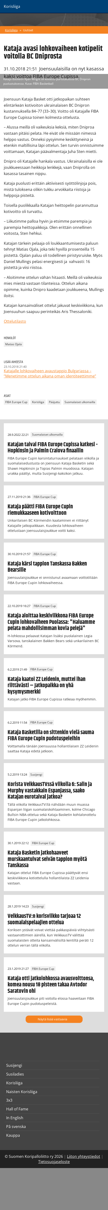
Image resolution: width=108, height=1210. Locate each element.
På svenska (16, 1126)
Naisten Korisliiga (21, 1091)
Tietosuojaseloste (54, 1161)
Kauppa (13, 1135)
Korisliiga (11, 30)
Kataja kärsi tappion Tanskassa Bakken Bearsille (47, 567)
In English (14, 1117)
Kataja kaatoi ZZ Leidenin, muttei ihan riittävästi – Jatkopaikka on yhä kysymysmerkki (46, 685)
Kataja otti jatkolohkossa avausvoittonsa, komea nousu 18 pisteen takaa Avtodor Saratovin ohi (51, 984)
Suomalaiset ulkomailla (80, 402)
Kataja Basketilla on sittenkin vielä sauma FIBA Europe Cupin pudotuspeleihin (51, 735)
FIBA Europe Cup (16, 402)
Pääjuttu (54, 402)
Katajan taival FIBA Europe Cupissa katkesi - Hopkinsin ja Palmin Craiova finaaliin (53, 447)
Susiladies (15, 1074)
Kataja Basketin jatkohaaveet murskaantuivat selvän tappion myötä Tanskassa (47, 859)
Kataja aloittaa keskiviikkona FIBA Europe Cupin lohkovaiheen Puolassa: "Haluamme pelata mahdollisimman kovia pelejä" (51, 622)
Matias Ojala (13, 344)
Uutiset (28, 30)
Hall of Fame (17, 1109)
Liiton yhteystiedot (83, 1156)
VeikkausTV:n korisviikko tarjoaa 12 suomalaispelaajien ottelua (44, 919)
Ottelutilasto (15, 321)
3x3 (9, 1100)
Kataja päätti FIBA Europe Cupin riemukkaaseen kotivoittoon (40, 509)
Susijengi (36, 775)
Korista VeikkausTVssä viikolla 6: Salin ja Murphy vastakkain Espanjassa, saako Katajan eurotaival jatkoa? (50, 790)
